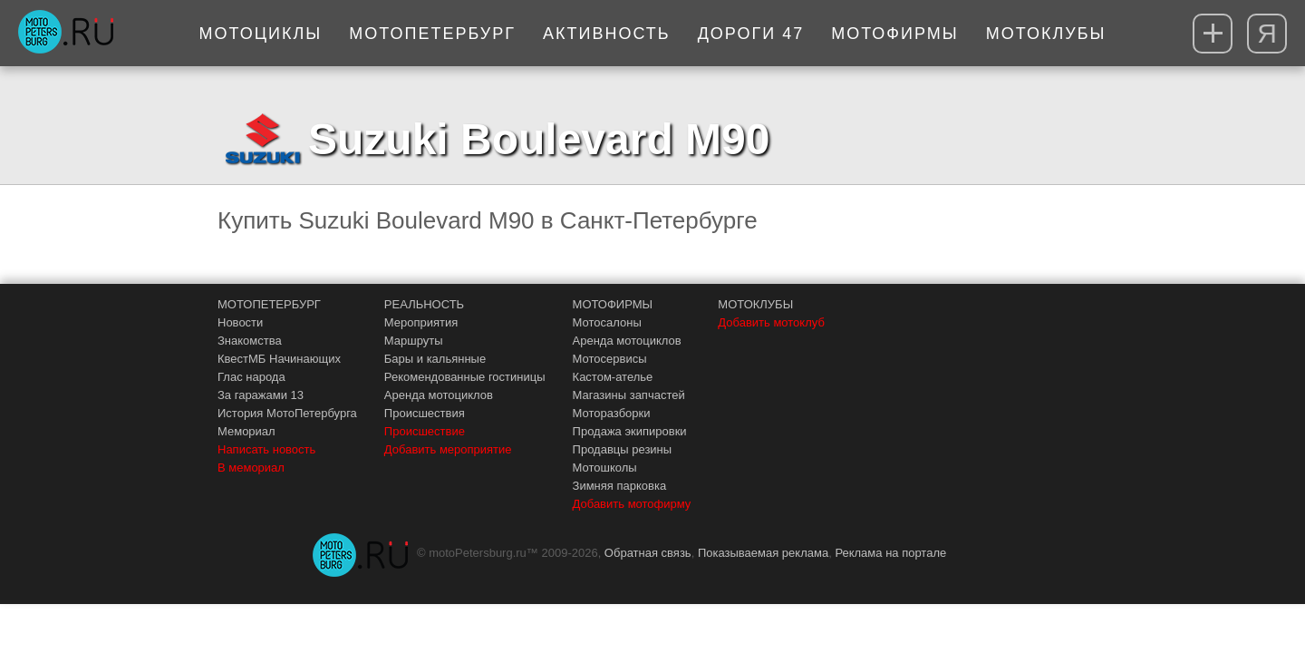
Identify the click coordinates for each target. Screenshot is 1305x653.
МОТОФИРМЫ (613, 304)
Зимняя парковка (620, 485)
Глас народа (251, 377)
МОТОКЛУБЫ (755, 304)
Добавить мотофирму (632, 504)
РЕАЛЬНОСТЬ (424, 304)
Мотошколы (605, 467)
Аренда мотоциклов (438, 395)
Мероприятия (421, 322)
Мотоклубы (1046, 33)
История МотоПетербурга (287, 413)
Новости (240, 322)
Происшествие (424, 431)
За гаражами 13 (261, 395)
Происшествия (424, 413)
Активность (607, 33)
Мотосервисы (610, 358)
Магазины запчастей (629, 395)
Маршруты (413, 340)
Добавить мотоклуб (771, 322)
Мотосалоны (607, 322)
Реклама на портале (890, 553)
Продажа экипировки (630, 431)
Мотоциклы (261, 33)
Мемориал (247, 431)
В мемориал (251, 467)
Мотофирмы (895, 33)
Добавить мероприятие (448, 449)
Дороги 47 (751, 33)
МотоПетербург (432, 33)
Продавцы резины (622, 449)
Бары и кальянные (435, 358)
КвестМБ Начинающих (279, 358)
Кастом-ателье (613, 377)
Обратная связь (647, 553)
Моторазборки (612, 413)
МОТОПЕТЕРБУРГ (269, 304)
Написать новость (266, 449)
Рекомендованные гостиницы (465, 377)
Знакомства (250, 340)
